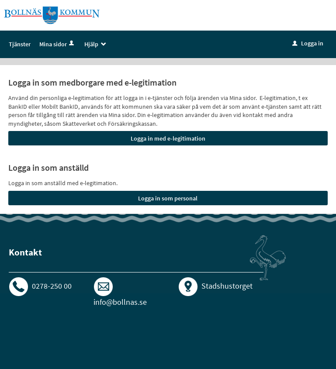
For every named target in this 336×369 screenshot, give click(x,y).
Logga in (307, 43)
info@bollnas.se (120, 302)
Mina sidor (57, 44)
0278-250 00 (52, 286)
